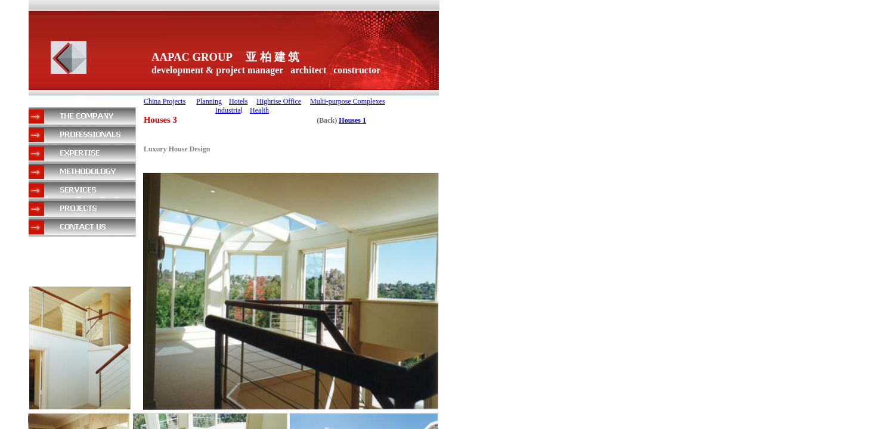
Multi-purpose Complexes (347, 101)
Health (259, 110)
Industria (228, 110)
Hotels (238, 101)
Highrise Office (278, 101)
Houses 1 (352, 120)
